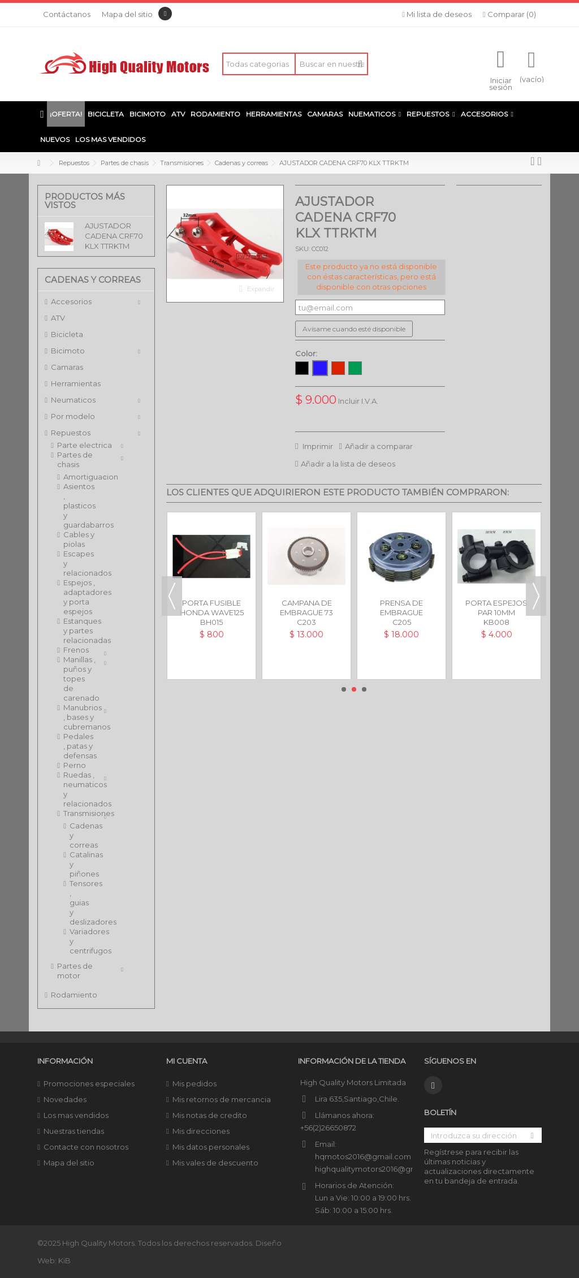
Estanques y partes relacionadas (80, 630)
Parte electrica (84, 445)
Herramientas (76, 383)
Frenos (76, 649)
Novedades (65, 1099)
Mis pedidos (194, 1083)
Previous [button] (172, 596)
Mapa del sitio (127, 14)
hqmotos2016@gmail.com (363, 1156)
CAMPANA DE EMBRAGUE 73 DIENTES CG (306, 612)
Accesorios (71, 301)
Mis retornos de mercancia (221, 1099)
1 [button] (344, 689)
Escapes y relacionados (80, 563)
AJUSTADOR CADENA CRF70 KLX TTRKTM (114, 236)
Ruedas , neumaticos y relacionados (80, 789)
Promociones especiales (89, 1083)
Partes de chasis (75, 459)
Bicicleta (67, 334)
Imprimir (317, 446)
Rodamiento (74, 994)
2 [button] (354, 689)
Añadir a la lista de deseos (348, 463)
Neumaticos (73, 399)
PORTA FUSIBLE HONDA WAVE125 (212, 607)
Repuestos (70, 432)
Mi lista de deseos (437, 14)
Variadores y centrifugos (75, 941)
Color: (307, 353)
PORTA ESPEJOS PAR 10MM (496, 607)
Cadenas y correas (75, 835)
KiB (64, 1260)
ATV (58, 317)
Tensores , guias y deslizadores (75, 902)
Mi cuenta (186, 1060)
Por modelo (73, 416)
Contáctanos (66, 14)
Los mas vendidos (76, 1115)
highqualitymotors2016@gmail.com (379, 1168)
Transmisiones (80, 813)
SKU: (302, 249)
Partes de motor (75, 970)
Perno (74, 765)
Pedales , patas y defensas (80, 746)
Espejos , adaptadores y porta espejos (80, 597)
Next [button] (536, 596)
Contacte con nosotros (86, 1146)
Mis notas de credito (209, 1115)
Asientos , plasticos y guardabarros (80, 505)
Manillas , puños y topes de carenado (80, 678)
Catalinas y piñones (75, 864)
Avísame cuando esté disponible (354, 329)
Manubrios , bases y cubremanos (80, 717)
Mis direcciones (201, 1130)
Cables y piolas (78, 539)
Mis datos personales (210, 1146)
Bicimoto (68, 350)
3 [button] (364, 689)
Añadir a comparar (379, 446)
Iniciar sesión (500, 83)
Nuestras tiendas (74, 1130)
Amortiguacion (80, 476)
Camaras (67, 367)
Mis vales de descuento (215, 1162)
